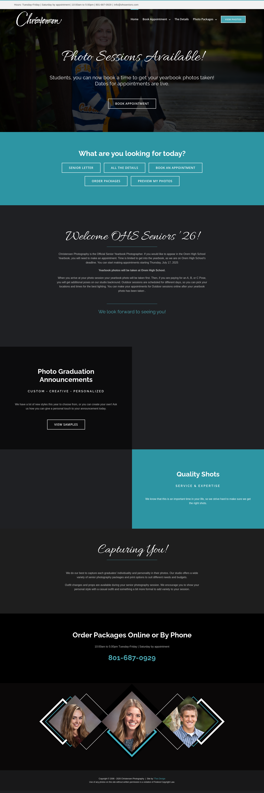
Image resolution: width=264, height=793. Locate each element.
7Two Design (159, 779)
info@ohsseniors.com (126, 4)
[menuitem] (137, 19)
